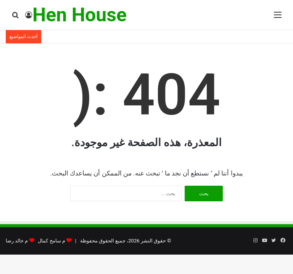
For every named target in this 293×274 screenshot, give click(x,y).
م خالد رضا (17, 241)
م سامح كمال (51, 241)
